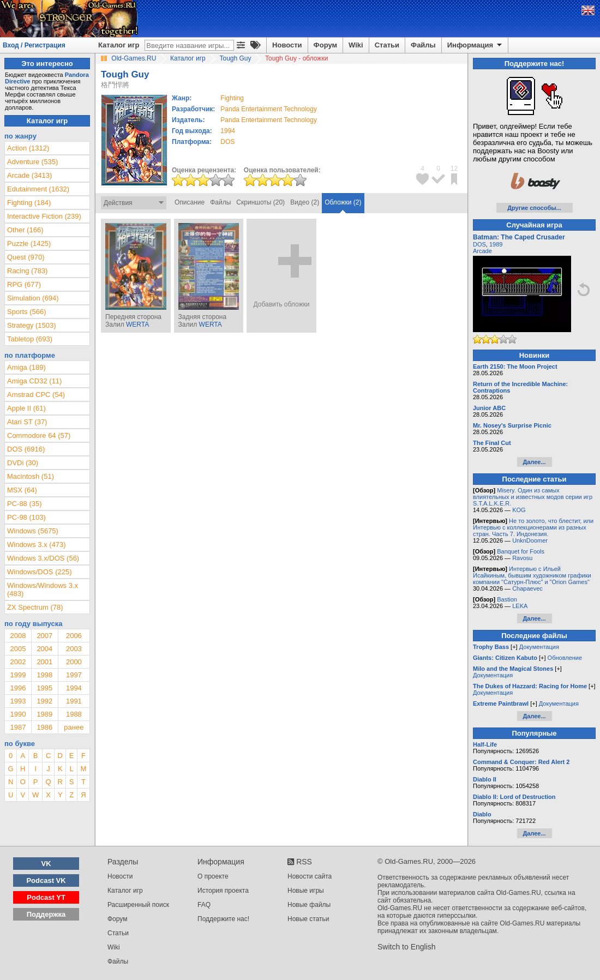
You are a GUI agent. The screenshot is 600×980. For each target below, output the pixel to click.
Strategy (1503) (31, 325)
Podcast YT (46, 897)
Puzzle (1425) (29, 243)
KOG (518, 510)
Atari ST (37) (27, 422)
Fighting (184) (29, 203)
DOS (479, 244)
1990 (18, 714)
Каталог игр (118, 45)
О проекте (213, 876)
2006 (74, 636)
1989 (44, 714)
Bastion (507, 599)
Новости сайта (309, 876)
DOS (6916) (26, 449)
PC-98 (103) (26, 517)
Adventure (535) (32, 162)
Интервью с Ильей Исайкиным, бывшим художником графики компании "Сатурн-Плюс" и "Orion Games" (532, 575)
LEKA (519, 606)
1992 (44, 701)
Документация (539, 647)
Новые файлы (309, 905)
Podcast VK (45, 880)
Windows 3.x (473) (36, 544)
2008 (18, 636)
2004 (44, 649)
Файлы (423, 45)
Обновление (565, 657)
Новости (287, 45)
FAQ (204, 905)
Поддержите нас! (223, 919)
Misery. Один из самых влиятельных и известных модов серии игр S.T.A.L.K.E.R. (532, 497)
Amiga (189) (26, 367)
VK (46, 863)
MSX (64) (22, 490)
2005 (18, 649)
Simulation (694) (33, 298)
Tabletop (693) (29, 339)
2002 (18, 662)
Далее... (534, 462)
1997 (74, 675)
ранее (73, 727)
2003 (74, 649)
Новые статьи (308, 919)
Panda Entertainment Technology (268, 109)
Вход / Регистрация (34, 45)
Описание (190, 202)
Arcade (482, 251)
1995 (44, 688)
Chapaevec (527, 588)
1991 (74, 701)
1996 (18, 688)
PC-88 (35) (24, 504)
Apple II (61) (26, 408)
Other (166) (25, 230)
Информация (475, 45)
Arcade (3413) (29, 175)
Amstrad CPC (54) (36, 394)
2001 (44, 662)
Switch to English (406, 946)
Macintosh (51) (30, 476)
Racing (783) (27, 271)
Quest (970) (26, 257)
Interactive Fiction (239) (44, 216)
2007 (44, 636)
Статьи (387, 45)
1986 (44, 727)
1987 (18, 727)
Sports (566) (26, 312)
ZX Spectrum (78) (35, 607)
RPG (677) (24, 284)
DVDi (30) (22, 463)
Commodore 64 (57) (38, 435)
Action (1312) (28, 148)
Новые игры (305, 890)
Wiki (356, 45)
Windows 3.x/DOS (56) (43, 558)
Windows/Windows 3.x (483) (42, 589)
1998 (44, 675)
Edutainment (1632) (38, 189)
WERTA (137, 324)
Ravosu (522, 558)
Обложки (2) (343, 202)
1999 (18, 675)
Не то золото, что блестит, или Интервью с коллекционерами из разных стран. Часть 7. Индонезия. (533, 527)
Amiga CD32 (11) (34, 381)
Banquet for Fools (520, 551)
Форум (325, 45)
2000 (74, 662)
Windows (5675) (32, 531)
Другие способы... (534, 208)
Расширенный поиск (138, 905)
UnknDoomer (530, 540)
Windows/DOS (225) (39, 572)
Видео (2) (304, 202)
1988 (74, 714)
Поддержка (46, 914)
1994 (227, 131)
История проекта (223, 890)
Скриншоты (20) (260, 202)
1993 (18, 701)
